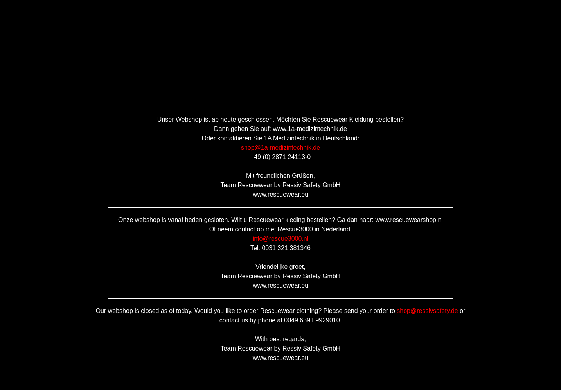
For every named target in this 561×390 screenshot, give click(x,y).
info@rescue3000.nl (281, 238)
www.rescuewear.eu (280, 194)
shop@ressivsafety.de (427, 311)
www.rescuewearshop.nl (409, 219)
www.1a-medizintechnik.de (310, 128)
